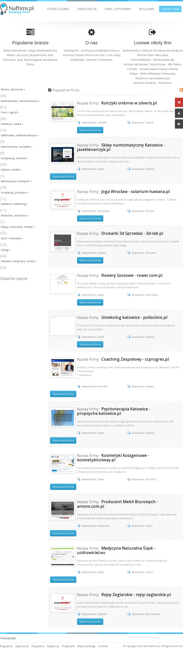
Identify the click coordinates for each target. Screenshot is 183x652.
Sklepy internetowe (15, 50)
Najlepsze (53, 646)
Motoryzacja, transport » (16, 181)
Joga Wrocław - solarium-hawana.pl (135, 191)
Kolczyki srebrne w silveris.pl (129, 103)
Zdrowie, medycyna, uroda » (18, 261)
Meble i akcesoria (18, 55)
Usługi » (6, 250)
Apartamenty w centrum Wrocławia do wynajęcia (152, 50)
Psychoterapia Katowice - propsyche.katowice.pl (113, 411)
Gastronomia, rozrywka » (16, 146)
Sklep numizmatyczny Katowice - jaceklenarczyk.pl (121, 147)
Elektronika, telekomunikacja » (20, 135)
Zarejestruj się (87, 9)
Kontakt (103, 646)
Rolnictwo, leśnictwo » (15, 215)
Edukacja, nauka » (12, 124)
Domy (30, 64)
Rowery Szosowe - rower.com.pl (131, 275)
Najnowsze (22, 646)
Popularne (38, 646)
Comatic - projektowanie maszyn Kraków (152, 69)
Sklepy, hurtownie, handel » (18, 227)
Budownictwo (38, 55)
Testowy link (8, 638)
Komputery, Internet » (14, 158)
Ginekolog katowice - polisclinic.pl (134, 317)
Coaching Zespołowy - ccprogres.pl (135, 359)
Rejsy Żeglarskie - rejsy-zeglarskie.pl (136, 594)
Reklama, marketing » (14, 204)
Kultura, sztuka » (11, 169)
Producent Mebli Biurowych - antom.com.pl (117, 504)
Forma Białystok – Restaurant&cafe (152, 59)
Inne (50, 55)
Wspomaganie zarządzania (40, 59)
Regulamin (146, 9)
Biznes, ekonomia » (13, 89)
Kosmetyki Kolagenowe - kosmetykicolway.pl (113, 457)
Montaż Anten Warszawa (152, 55)
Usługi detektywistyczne (42, 50)
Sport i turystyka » (12, 238)
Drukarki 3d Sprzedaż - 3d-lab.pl (132, 233)
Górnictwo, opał (13, 59)
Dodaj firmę (170, 9)
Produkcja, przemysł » (14, 192)
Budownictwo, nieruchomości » (20, 101)
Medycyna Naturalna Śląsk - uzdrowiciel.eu (116, 550)
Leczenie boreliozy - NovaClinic (152, 83)
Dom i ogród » (10, 112)
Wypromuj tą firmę (90, 130)
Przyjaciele (68, 646)
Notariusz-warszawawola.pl (152, 78)
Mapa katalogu (86, 646)
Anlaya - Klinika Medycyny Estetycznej (152, 73)
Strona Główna (58, 9)
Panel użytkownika (118, 9)
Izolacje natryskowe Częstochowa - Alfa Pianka (152, 64)
